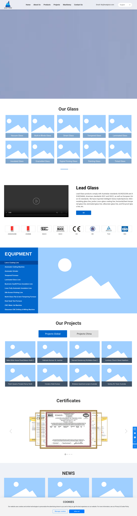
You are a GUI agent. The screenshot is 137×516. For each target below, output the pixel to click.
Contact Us (78, 5)
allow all (76, 511)
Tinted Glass (120, 161)
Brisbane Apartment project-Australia (84, 384)
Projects (57, 5)
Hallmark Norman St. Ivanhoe (52, 360)
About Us (37, 5)
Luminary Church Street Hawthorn (116, 360)
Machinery (67, 5)
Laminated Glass (120, 135)
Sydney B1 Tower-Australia (117, 384)
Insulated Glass (16, 161)
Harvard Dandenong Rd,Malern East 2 (85, 360)
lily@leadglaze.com (107, 5)
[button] (11, 431)
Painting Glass (94, 161)
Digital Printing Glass (68, 161)
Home (28, 5)
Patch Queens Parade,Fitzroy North (20, 384)
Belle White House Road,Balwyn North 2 (20, 360)
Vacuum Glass (17, 135)
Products (47, 5)
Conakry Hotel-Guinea (52, 384)
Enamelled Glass (43, 161)
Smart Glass (68, 135)
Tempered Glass (94, 135)
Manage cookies (60, 511)
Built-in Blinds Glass (42, 135)
